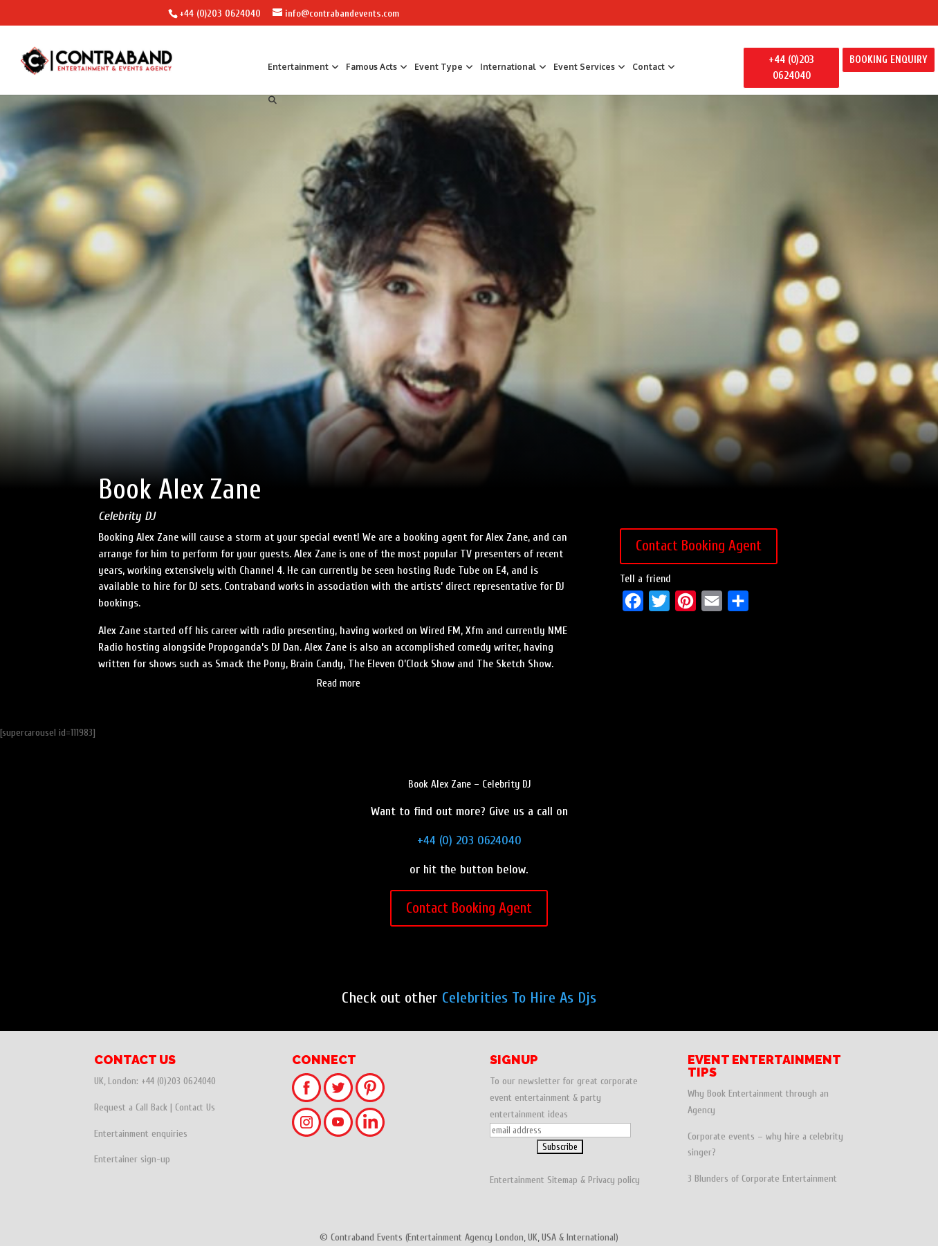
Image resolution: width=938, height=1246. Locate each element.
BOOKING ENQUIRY (888, 60)
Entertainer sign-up (132, 1159)
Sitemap (562, 1180)
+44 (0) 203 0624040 (469, 840)
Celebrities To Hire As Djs (519, 998)
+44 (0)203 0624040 (220, 13)
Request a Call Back (130, 1107)
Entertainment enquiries (140, 1134)
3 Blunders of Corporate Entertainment (762, 1178)
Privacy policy (614, 1180)
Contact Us (195, 1107)
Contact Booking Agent (699, 545)
